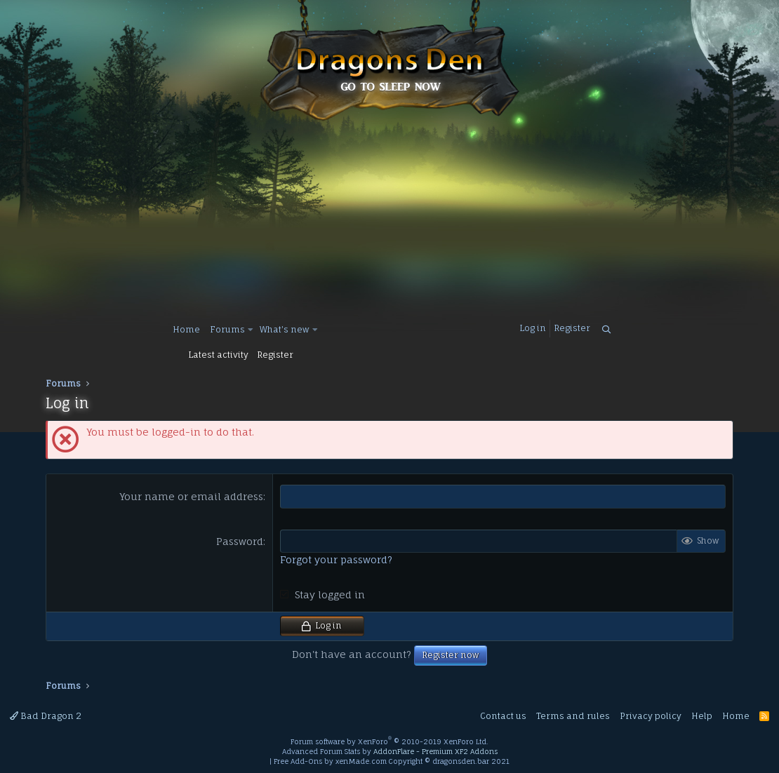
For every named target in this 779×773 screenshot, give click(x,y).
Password (239, 541)
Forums (227, 329)
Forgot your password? (336, 559)
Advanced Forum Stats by (390, 751)
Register (275, 354)
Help (701, 716)
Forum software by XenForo (389, 741)
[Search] (606, 330)
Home (186, 329)
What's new (284, 329)
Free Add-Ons (298, 761)
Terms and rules (573, 716)
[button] (250, 330)
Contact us (503, 716)
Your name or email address (191, 496)
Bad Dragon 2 (45, 716)
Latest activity (218, 354)
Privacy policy (650, 716)
